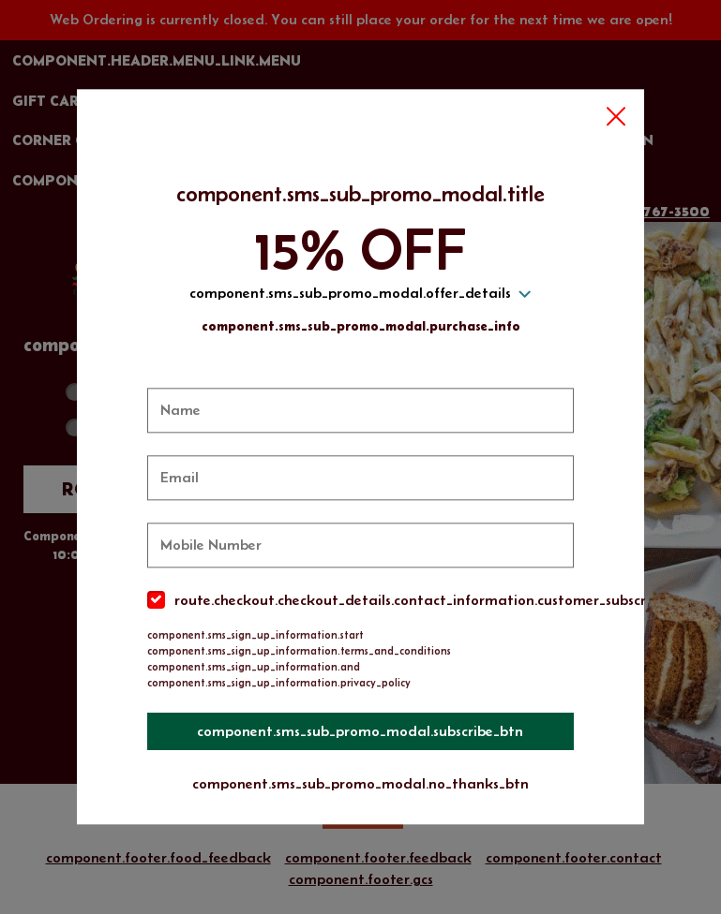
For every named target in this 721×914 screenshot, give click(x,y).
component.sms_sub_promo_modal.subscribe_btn (361, 731)
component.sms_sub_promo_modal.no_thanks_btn (360, 783)
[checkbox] (361, 601)
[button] (616, 118)
